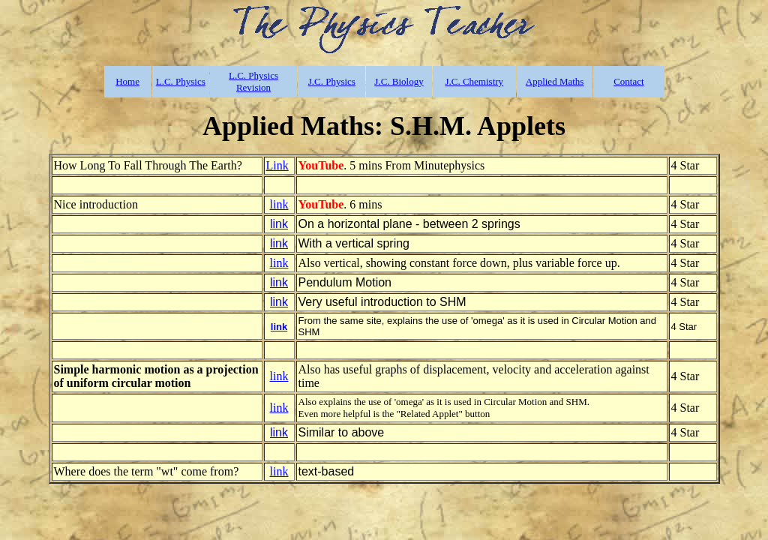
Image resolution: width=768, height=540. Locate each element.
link (279, 204)
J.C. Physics (332, 81)
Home (128, 81)
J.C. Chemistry (474, 81)
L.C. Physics (181, 81)
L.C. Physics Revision (253, 81)
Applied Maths (555, 81)
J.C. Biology (398, 81)
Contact (629, 81)
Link (277, 165)
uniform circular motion (129, 382)
